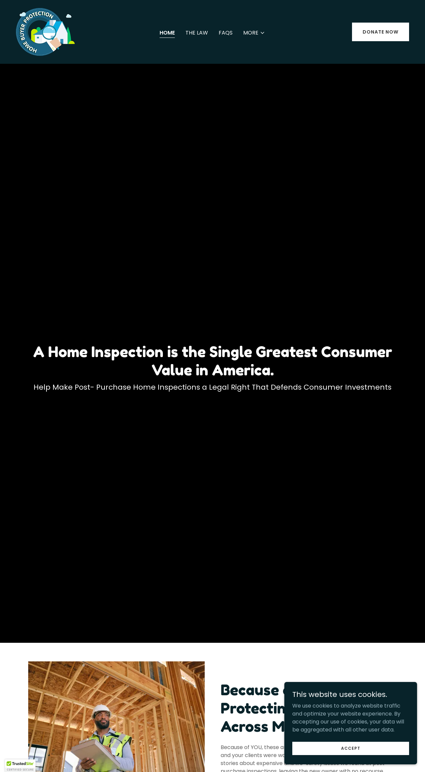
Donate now (380, 32)
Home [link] (167, 33)
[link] (45, 31)
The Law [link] (196, 33)
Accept (350, 748)
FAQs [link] (226, 33)
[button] (254, 33)
